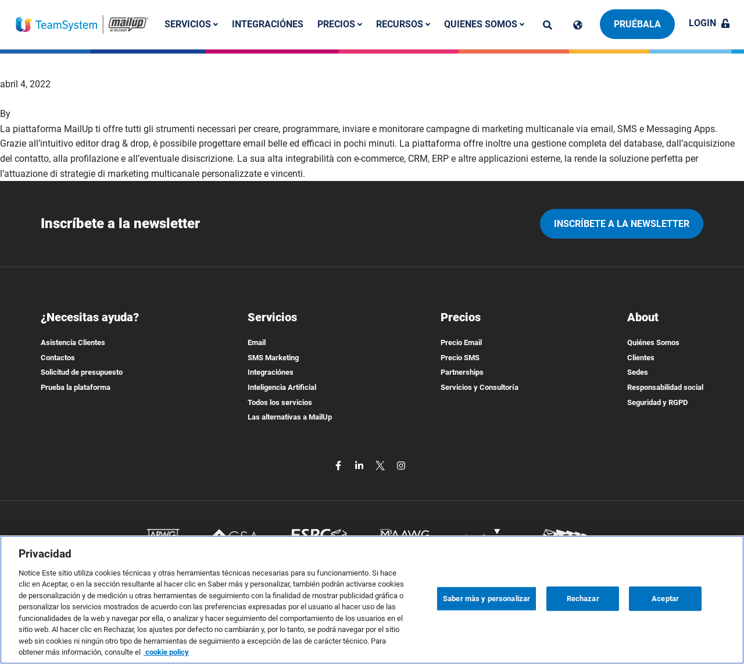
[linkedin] (360, 465)
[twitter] (381, 465)
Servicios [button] (191, 24)
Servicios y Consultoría (479, 387)
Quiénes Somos (653, 342)
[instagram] (401, 465)
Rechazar (583, 598)
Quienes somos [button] (484, 24)
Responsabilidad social (665, 387)
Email (257, 342)
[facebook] (339, 465)
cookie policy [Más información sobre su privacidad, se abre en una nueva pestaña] (166, 652)
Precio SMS (460, 357)
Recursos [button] (403, 24)
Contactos (58, 357)
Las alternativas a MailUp (290, 417)
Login (709, 23)
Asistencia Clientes (73, 342)
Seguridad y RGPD (657, 402)
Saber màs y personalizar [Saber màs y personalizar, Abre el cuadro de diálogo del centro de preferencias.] (486, 598)
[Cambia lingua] (578, 25)
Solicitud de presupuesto (82, 372)
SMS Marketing (273, 357)
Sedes (637, 372)
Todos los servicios (280, 402)
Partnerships (462, 372)
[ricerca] (547, 25)
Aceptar (665, 598)
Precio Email (461, 342)
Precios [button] (339, 24)
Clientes (640, 357)
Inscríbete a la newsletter (621, 223)
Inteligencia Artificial (282, 387)
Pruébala (637, 24)
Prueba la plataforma (75, 387)
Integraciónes (267, 24)
